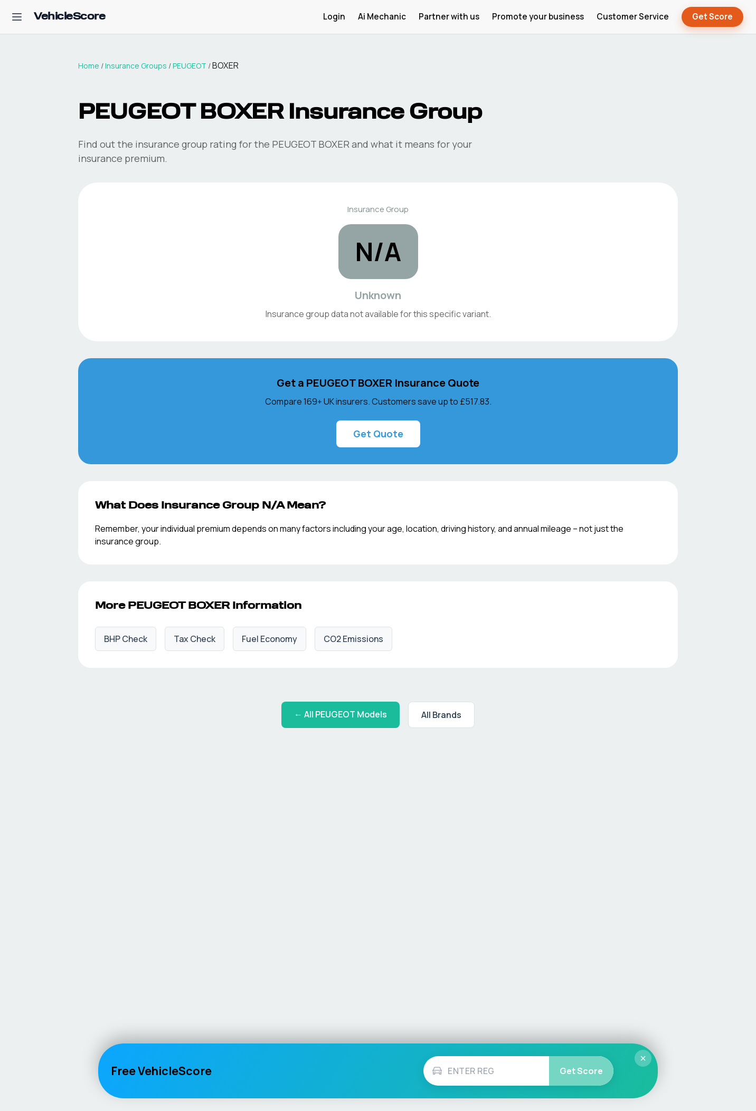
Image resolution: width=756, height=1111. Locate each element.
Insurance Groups (136, 66)
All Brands (441, 715)
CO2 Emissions (353, 639)
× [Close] (643, 1058)
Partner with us (449, 16)
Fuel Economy (269, 639)
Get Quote (378, 433)
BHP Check (125, 639)
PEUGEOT (189, 66)
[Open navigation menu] (16, 16)
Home (88, 66)
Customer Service (633, 16)
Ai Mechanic (382, 16)
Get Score (712, 17)
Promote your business (538, 16)
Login (334, 16)
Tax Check (194, 639)
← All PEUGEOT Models (340, 714)
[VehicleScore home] (69, 17)
